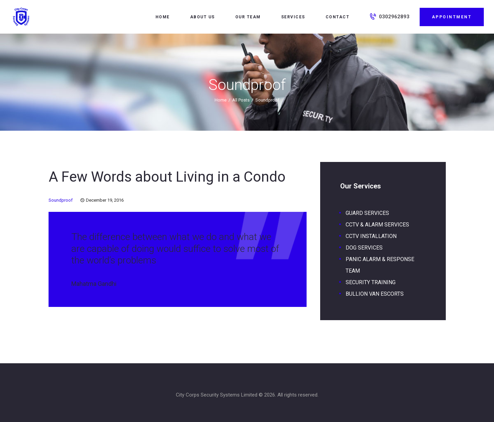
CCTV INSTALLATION (371, 236)
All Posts (241, 100)
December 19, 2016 (105, 200)
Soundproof (61, 200)
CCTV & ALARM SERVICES (377, 224)
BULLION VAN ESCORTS (375, 294)
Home (220, 100)
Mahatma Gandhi (93, 283)
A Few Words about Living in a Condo (167, 176)
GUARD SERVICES (367, 213)
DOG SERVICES (364, 247)
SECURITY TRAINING (371, 282)
